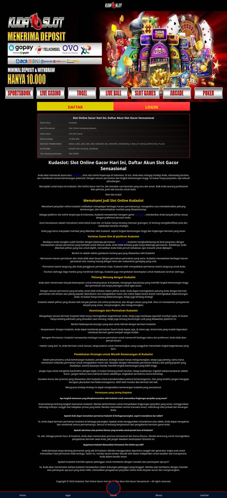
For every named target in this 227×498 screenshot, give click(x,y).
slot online (121, 241)
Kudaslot (76, 175)
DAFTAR (75, 107)
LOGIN (151, 107)
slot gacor (140, 214)
